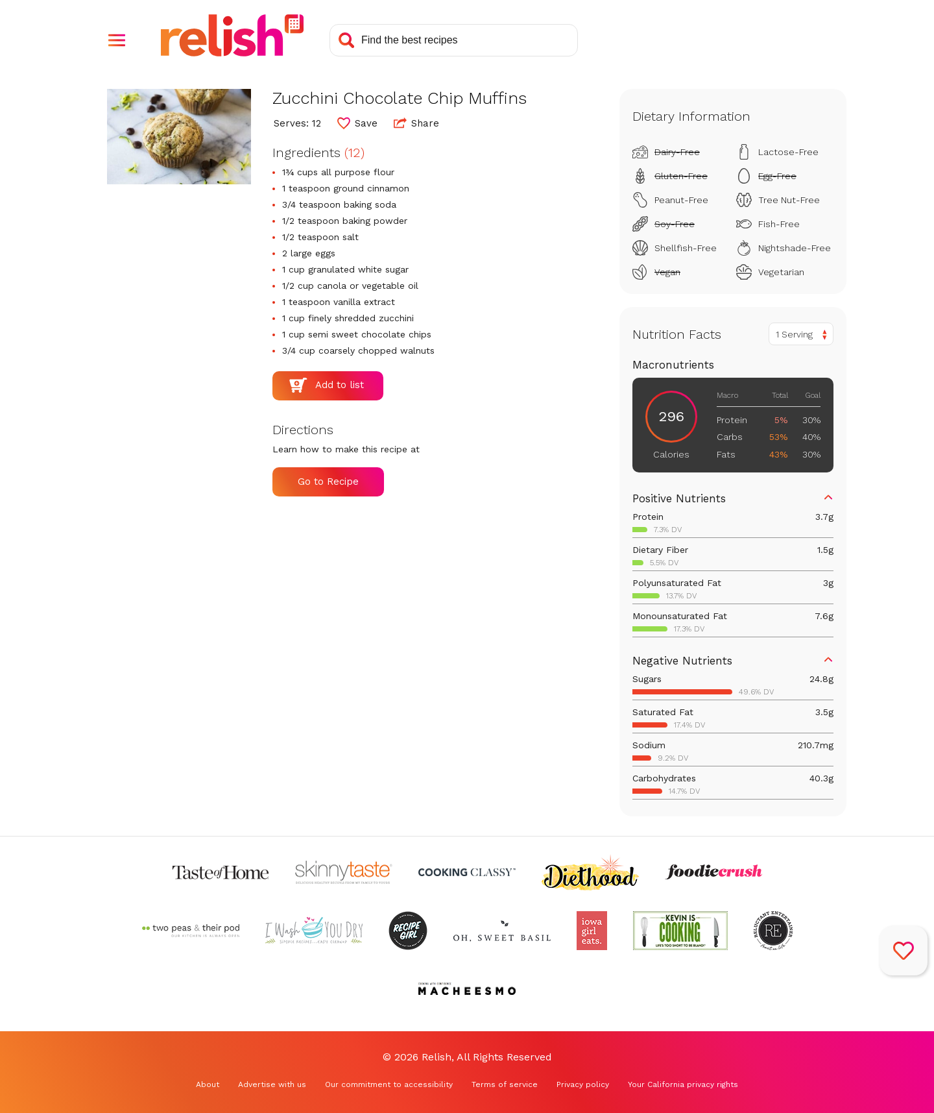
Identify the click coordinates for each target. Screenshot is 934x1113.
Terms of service (505, 1084)
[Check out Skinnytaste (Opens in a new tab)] (343, 872)
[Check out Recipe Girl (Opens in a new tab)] (408, 930)
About (207, 1084)
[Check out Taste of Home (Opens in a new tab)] (220, 872)
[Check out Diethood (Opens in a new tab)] (590, 872)
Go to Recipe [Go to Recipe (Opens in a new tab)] (328, 481)
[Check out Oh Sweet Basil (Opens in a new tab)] (502, 930)
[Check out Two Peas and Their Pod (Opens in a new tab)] (190, 930)
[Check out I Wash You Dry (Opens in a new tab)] (314, 930)
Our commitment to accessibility (389, 1084)
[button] (116, 40)
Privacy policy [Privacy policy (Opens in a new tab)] (583, 1084)
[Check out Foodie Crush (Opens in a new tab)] (713, 872)
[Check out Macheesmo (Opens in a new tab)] (467, 989)
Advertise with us (272, 1084)
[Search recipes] (453, 40)
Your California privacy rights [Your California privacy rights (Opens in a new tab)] (683, 1084)
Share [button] (416, 122)
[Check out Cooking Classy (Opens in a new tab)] (467, 872)
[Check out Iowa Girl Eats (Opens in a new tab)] (592, 930)
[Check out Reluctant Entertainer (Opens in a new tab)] (773, 930)
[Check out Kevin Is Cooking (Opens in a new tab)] (680, 930)
